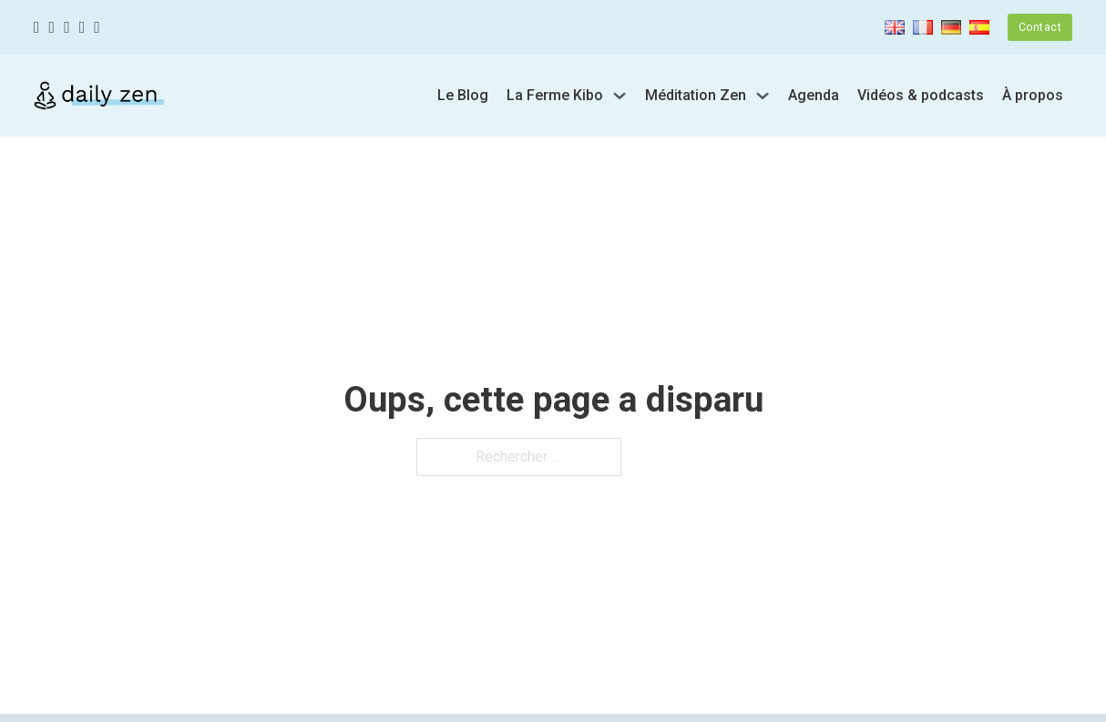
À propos (1032, 95)
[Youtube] (82, 28)
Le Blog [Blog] (462, 95)
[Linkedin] (97, 28)
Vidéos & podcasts (920, 95)
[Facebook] (37, 28)
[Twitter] (52, 28)
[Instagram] (67, 28)
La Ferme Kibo (555, 95)
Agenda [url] (813, 95)
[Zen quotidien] (99, 95)
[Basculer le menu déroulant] (619, 95)
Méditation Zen (695, 95)
